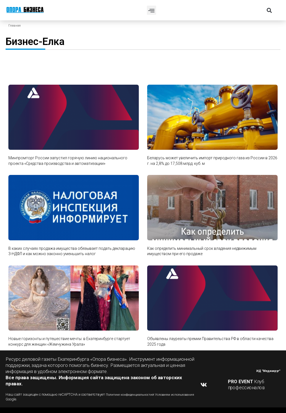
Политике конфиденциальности (132, 394)
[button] (151, 10)
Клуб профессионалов (246, 385)
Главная (14, 25)
